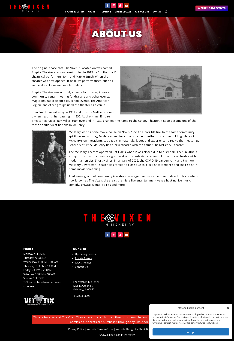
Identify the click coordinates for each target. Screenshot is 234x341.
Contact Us (81, 267)
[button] (227, 308)
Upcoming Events (74, 12)
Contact (158, 12)
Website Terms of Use (100, 329)
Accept (191, 332)
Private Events (83, 258)
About (91, 12)
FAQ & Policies (83, 262)
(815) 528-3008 (81, 296)
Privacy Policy (76, 329)
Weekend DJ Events (212, 8)
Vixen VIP (106, 12)
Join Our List (142, 12)
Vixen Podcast (123, 12)
